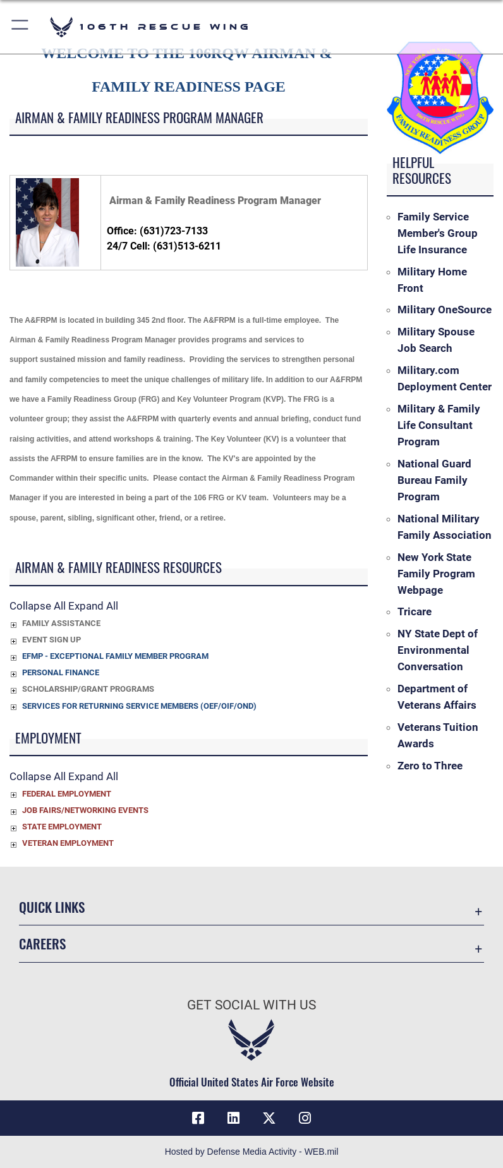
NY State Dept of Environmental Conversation (437, 650)
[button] (20, 27)
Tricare (414, 611)
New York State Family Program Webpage (436, 573)
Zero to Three (430, 765)
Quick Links (52, 907)
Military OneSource (444, 309)
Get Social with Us (251, 1005)
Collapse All (37, 605)
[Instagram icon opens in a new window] (304, 1118)
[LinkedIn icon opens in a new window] (233, 1118)
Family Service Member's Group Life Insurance (437, 233)
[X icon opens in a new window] (269, 1118)
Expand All (93, 605)
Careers (42, 943)
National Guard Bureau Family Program (434, 480)
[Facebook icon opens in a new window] (198, 1118)
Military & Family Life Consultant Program (438, 425)
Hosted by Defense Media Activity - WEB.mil (252, 1152)
